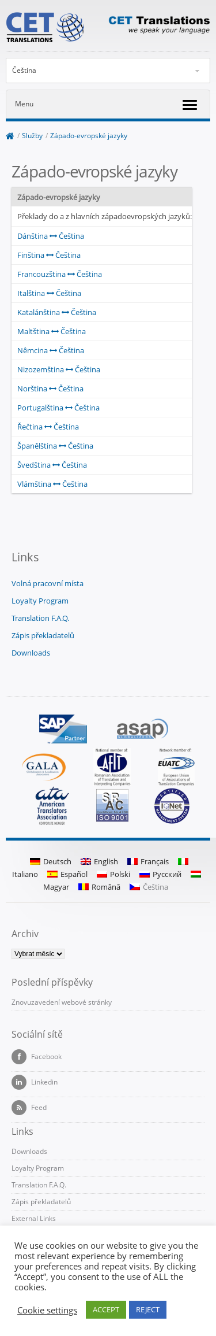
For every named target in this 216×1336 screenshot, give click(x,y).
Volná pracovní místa (48, 583)
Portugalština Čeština (58, 407)
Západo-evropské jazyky (88, 135)
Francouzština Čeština (59, 274)
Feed (29, 1107)
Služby (32, 135)
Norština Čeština (50, 388)
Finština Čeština (49, 255)
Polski (113, 874)
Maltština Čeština (51, 331)
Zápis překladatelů (43, 635)
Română (99, 887)
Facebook (37, 1056)
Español (67, 874)
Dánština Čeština (50, 236)
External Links (34, 1218)
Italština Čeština (49, 293)
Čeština (24, 70)
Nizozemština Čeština (58, 369)
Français (148, 861)
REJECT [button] (148, 1309)
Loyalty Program (40, 600)
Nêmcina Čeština (50, 350)
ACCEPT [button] (106, 1309)
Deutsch (50, 861)
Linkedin (35, 1082)
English (99, 861)
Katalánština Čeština (56, 312)
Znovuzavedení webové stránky (62, 1002)
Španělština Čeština (55, 446)
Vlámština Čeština (52, 484)
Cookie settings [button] (47, 1310)
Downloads (31, 652)
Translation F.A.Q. (40, 618)
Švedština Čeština (52, 465)
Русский (160, 874)
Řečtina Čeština (48, 426)
